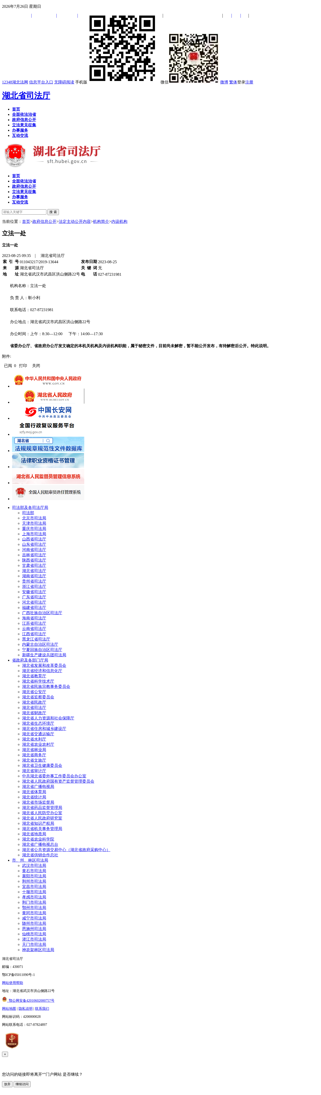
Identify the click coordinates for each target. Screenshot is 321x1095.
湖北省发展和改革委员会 (44, 665)
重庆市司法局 (34, 528)
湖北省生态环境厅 (38, 723)
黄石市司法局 (34, 871)
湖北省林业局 (34, 750)
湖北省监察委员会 (38, 697)
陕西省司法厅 (34, 560)
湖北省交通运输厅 (38, 734)
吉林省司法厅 (34, 555)
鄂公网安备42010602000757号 (28, 1000)
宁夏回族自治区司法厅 (42, 650)
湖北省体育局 (34, 792)
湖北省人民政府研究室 (42, 818)
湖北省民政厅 (34, 702)
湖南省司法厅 (34, 576)
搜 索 (53, 212)
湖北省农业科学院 (38, 839)
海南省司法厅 (34, 618)
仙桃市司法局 (34, 934)
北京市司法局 (34, 518)
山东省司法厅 (34, 544)
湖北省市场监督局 (38, 802)
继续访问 (22, 1084)
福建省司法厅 (34, 607)
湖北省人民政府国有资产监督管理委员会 (58, 781)
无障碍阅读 (64, 82)
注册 (249, 82)
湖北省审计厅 (34, 771)
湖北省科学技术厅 (38, 681)
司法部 (28, 513)
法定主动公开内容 (75, 221)
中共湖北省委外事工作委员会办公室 (54, 776)
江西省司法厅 (34, 634)
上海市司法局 (34, 534)
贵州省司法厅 (34, 581)
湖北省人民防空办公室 (42, 813)
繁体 (233, 82)
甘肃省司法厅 (34, 565)
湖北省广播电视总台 (40, 844)
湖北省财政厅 (34, 713)
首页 (26, 221)
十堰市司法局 (34, 892)
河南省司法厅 (34, 550)
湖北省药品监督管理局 (42, 807)
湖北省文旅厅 (34, 760)
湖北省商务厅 (34, 755)
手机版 (117, 82)
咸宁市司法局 (34, 918)
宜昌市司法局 (34, 886)
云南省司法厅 (34, 628)
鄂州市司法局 (34, 907)
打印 (23, 365)
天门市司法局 (34, 944)
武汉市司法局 (34, 865)
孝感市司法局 (34, 897)
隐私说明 (26, 1009)
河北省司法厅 (34, 602)
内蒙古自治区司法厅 (40, 644)
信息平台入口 (41, 82)
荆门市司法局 (34, 902)
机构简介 (101, 221)
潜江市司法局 (34, 939)
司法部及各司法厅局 (30, 507)
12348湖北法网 (15, 82)
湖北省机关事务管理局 (42, 829)
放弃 (7, 1084)
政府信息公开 (44, 221)
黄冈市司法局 (34, 913)
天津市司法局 (34, 523)
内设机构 (119, 221)
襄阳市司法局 (34, 876)
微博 (224, 82)
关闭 (36, 365)
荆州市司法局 (34, 881)
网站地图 (9, 1009)
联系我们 (42, 1009)
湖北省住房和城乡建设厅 (44, 728)
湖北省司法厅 (26, 95)
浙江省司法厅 (34, 586)
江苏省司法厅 (34, 623)
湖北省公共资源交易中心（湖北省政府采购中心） (66, 850)
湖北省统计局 (34, 797)
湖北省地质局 (34, 834)
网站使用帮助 (12, 983)
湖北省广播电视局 (38, 786)
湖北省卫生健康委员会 (42, 765)
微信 (189, 82)
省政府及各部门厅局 (30, 660)
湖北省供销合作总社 (40, 855)
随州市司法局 (34, 923)
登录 (241, 82)
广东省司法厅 (34, 597)
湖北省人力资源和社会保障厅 (48, 718)
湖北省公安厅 (34, 692)
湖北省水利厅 (34, 739)
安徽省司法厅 (34, 592)
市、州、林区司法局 (30, 860)
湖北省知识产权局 (38, 823)
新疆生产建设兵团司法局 (44, 655)
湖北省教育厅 (34, 676)
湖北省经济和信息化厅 (42, 671)
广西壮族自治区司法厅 (42, 613)
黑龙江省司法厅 (36, 639)
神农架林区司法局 (38, 950)
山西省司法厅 (34, 539)
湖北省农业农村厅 (38, 744)
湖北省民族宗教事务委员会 (46, 686)
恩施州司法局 (34, 929)
